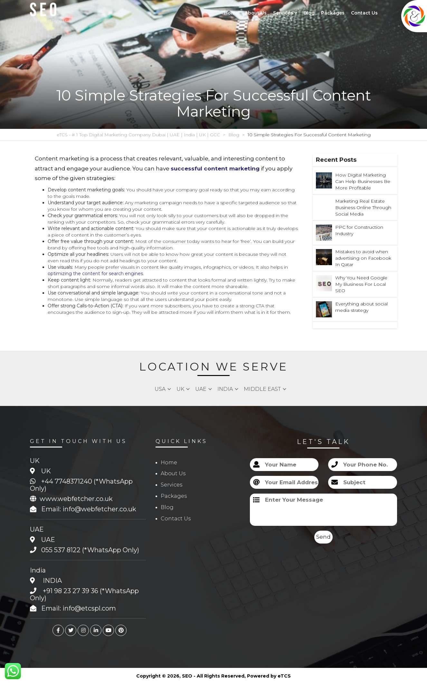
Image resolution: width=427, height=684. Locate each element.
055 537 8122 (61, 550)
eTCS (284, 676)
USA (160, 389)
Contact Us (364, 13)
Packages (333, 13)
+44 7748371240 (66, 481)
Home (231, 13)
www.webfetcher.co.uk (76, 499)
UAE (200, 389)
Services (285, 13)
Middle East (262, 389)
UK (180, 389)
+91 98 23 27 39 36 (70, 591)
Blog (309, 13)
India (225, 389)
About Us (256, 13)
